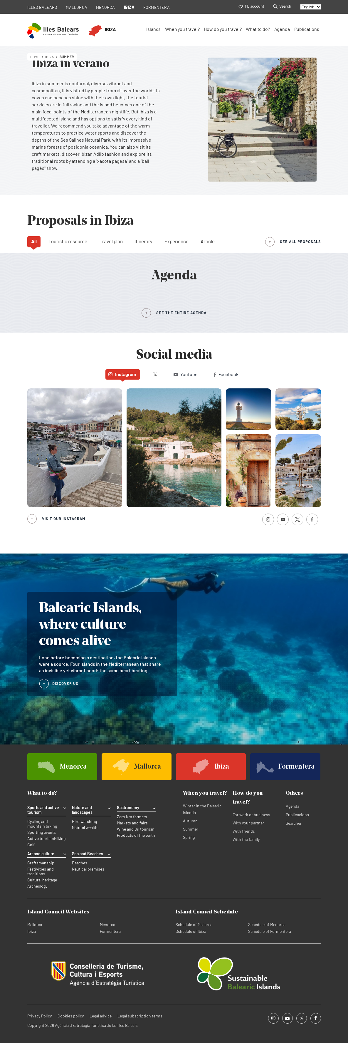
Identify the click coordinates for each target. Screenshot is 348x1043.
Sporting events (41, 832)
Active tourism (40, 838)
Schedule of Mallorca (194, 924)
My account (251, 6)
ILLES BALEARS (42, 7)
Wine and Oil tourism (135, 829)
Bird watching (84, 821)
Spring (189, 837)
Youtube (186, 374)
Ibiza (31, 931)
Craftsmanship (40, 863)
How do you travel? (222, 29)
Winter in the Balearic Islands (202, 809)
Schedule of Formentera (269, 931)
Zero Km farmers (132, 816)
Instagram (122, 374)
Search (282, 6)
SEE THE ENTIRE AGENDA (181, 312)
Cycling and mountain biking (42, 824)
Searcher (294, 823)
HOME (35, 57)
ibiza (49, 57)
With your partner (248, 822)
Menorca (107, 924)
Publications (306, 29)
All (34, 241)
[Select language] (310, 7)
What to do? (258, 29)
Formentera (110, 931)
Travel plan (111, 241)
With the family (246, 839)
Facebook (226, 374)
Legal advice (101, 1015)
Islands (153, 29)
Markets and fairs (132, 823)
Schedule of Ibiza (191, 931)
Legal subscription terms (139, 1015)
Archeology (37, 886)
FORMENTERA (156, 7)
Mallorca (34, 924)
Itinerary (143, 241)
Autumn (190, 820)
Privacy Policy (39, 1015)
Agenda (282, 29)
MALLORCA (76, 7)
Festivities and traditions (40, 871)
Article (208, 241)
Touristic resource (67, 241)
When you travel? (182, 29)
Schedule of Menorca (266, 924)
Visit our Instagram (63, 518)
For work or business (251, 814)
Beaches (79, 863)
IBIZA (129, 7)
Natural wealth (84, 827)
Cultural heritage (42, 880)
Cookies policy (71, 1015)
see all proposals (300, 241)
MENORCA (105, 7)
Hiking (59, 838)
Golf (31, 844)
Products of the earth (136, 835)
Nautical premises (88, 869)
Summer (190, 828)
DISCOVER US (65, 683)
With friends (244, 831)
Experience (176, 241)
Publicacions (297, 814)
